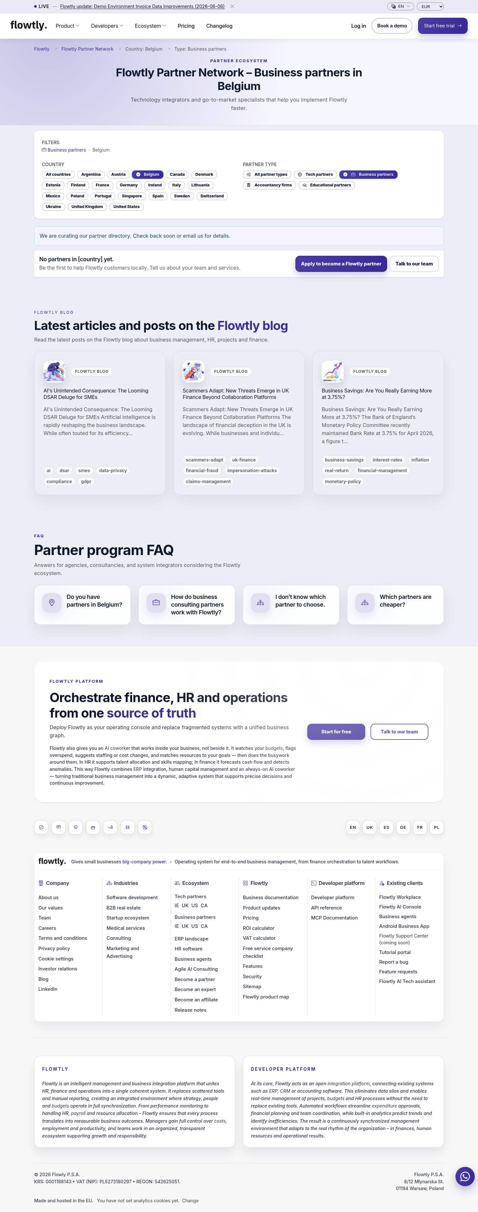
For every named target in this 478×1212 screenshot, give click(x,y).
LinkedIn (47, 989)
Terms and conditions (62, 938)
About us (48, 897)
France (103, 185)
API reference (326, 908)
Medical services (126, 928)
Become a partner (195, 979)
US (194, 906)
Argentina (90, 174)
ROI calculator (258, 928)
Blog (43, 979)
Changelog (219, 26)
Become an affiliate (196, 1000)
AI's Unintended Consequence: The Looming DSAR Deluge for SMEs (95, 393)
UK (370, 827)
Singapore (132, 196)
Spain (157, 196)
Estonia (53, 185)
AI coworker (117, 748)
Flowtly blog (54, 312)
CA (204, 906)
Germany (129, 185)
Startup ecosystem (128, 918)
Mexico (53, 196)
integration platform (349, 1083)
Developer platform (333, 897)
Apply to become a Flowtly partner (341, 264)
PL (436, 827)
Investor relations (57, 969)
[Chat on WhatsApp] (465, 1176)
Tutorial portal (395, 952)
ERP (137, 769)
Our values (50, 908)
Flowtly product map (266, 997)
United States (126, 206)
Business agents (193, 959)
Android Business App (404, 926)
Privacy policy (54, 948)
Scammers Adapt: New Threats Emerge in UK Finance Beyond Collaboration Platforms (236, 393)
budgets (274, 748)
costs (220, 1121)
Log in (358, 26)
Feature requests (398, 972)
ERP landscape (191, 939)
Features (253, 966)
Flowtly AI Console (400, 907)
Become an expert (195, 989)
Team (44, 918)
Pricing (186, 26)
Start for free (336, 732)
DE (403, 827)
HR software (188, 949)
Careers (47, 928)
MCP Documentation (334, 918)
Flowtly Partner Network (88, 49)
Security (252, 976)
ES (386, 827)
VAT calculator (259, 938)
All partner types (267, 174)
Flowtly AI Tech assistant (407, 981)
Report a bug (393, 962)
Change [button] (190, 1200)
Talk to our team (414, 264)
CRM (285, 1091)
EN (353, 827)
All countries (58, 174)
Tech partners (315, 174)
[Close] (232, 6)
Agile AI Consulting (196, 969)
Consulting (119, 938)
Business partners (368, 174)
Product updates (261, 908)
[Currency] (430, 6)
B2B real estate (124, 908)
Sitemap (252, 986)
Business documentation (271, 897)
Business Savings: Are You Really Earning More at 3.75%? (377, 393)
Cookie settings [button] (55, 959)
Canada (177, 174)
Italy (176, 185)
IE (177, 906)
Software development (132, 897)
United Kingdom (87, 206)
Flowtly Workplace (400, 897)
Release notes (190, 1010)
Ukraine (53, 206)
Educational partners (326, 185)
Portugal (103, 196)
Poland (77, 196)
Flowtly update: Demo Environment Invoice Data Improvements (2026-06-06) (142, 6)
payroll (78, 1113)
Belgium (147, 174)
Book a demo (392, 26)
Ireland (155, 185)
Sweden (182, 196)
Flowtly (42, 49)
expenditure (384, 1105)
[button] (68, 26)
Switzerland (212, 196)
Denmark (204, 174)
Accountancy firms (269, 185)
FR (420, 827)
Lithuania (200, 185)
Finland (78, 185)
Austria (118, 174)
